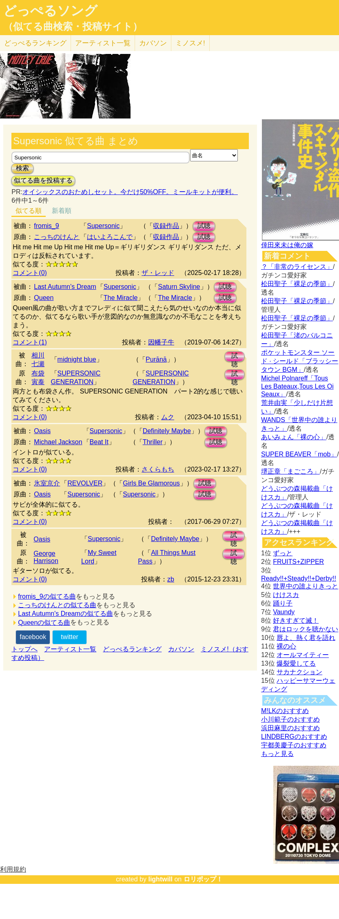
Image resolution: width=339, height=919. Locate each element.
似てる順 (29, 210)
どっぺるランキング (132, 649)
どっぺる (35, 43)
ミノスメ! (190, 43)
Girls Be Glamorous (151, 483)
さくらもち (158, 469)
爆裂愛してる (296, 663)
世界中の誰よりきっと (305, 586)
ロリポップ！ (203, 879)
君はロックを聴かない (305, 629)
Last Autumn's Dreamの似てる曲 (65, 613)
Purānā (156, 359)
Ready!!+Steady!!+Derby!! (298, 578)
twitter (69, 636)
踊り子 (282, 603)
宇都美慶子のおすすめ (293, 745)
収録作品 (166, 225)
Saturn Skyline (179, 286)
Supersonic (103, 225)
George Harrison (45, 557)
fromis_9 (46, 225)
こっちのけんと (57, 236)
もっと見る (277, 753)
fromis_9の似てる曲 (46, 596)
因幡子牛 (161, 342)
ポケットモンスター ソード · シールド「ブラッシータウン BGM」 (299, 361)
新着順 (61, 210)
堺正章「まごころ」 (290, 471)
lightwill (160, 879)
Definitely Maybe (167, 430)
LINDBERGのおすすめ (294, 736)
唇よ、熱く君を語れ (306, 637)
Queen (43, 297)
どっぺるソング (50, 10)
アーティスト (103, 43)
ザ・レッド (158, 272)
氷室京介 (47, 483)
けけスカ (286, 594)
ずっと (282, 553)
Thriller (153, 441)
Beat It (99, 441)
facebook (33, 636)
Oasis (42, 430)
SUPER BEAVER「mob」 (299, 454)
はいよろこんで (110, 236)
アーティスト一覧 (70, 649)
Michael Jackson (58, 441)
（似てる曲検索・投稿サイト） (72, 26)
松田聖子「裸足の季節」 (297, 283)
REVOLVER (84, 483)
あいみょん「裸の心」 (293, 437)
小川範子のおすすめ (290, 719)
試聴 (203, 225)
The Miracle (121, 297)
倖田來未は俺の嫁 (287, 244)
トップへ (24, 649)
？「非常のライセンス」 (297, 266)
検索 (22, 168)
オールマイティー (303, 654)
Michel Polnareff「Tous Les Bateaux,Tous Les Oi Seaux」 (297, 386)
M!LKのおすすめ (285, 710)
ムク (167, 417)
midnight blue (77, 359)
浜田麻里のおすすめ (290, 727)
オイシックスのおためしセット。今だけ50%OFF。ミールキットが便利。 (130, 191)
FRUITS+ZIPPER (298, 561)
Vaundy (284, 611)
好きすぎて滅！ (296, 620)
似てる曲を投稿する (43, 180)
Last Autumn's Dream (65, 286)
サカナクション (299, 672)
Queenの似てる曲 (44, 622)
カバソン (153, 43)
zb (170, 579)
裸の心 (286, 646)
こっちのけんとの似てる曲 (57, 604)
